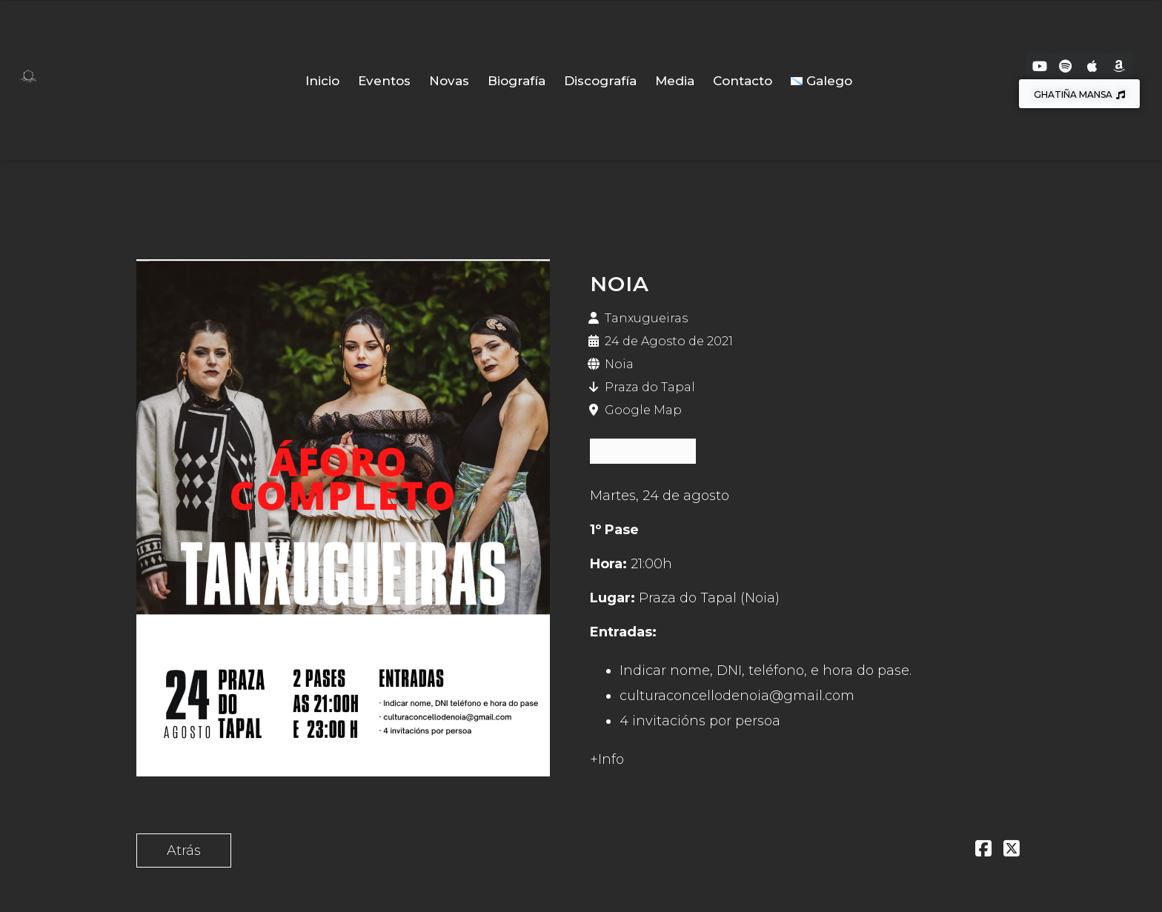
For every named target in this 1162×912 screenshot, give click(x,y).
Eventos (384, 80)
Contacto (742, 80)
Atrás (184, 850)
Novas (449, 80)
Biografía (516, 80)
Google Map (643, 410)
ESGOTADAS (643, 451)
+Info (607, 759)
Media (674, 80)
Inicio (322, 80)
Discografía (600, 80)
